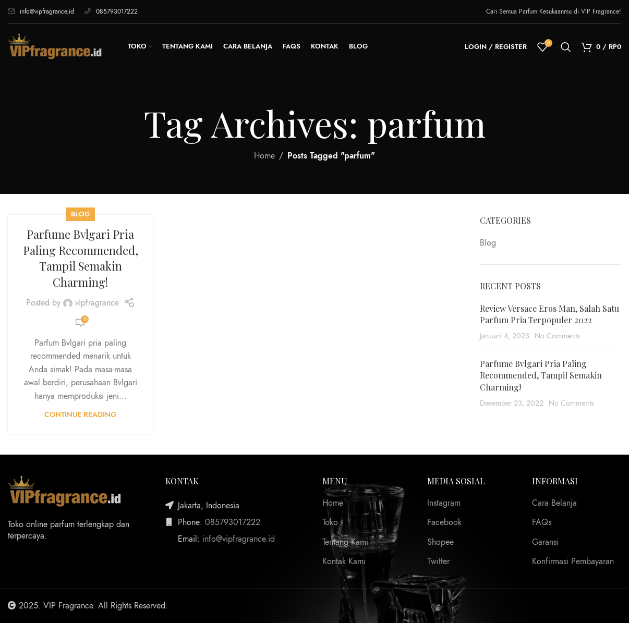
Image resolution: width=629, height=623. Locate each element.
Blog (80, 214)
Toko (330, 522)
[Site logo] (55, 46)
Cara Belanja (554, 503)
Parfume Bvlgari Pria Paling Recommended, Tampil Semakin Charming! (80, 258)
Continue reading (80, 414)
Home (264, 156)
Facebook (444, 522)
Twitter (438, 561)
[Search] (565, 46)
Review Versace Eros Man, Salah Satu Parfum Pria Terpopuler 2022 (549, 314)
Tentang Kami (345, 542)
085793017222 (111, 11)
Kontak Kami (344, 561)
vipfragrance (97, 303)
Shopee (440, 542)
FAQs (541, 522)
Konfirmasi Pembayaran (573, 561)
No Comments (557, 336)
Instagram (444, 503)
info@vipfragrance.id (41, 11)
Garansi (545, 542)
